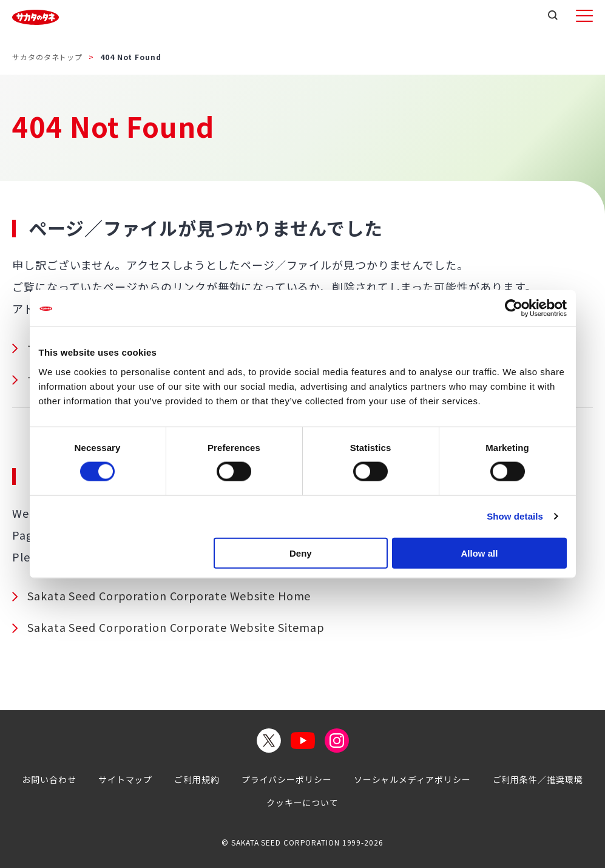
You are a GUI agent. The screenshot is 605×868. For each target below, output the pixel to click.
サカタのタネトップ (47, 57)
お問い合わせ (49, 779)
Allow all (479, 553)
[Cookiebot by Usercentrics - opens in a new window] (514, 308)
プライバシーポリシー (287, 779)
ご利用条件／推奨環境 (538, 779)
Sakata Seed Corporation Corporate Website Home (169, 595)
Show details (515, 516)
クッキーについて (302, 802)
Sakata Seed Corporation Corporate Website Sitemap (176, 627)
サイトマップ (125, 779)
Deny (300, 553)
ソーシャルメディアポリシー (412, 779)
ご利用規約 (197, 779)
